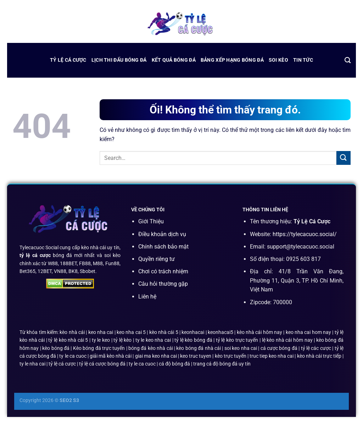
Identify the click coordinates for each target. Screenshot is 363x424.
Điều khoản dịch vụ (162, 234)
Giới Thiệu (151, 221)
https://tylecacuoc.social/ (305, 234)
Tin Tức (303, 60)
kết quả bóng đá (174, 60)
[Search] (348, 60)
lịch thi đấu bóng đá (119, 60)
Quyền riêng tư (156, 259)
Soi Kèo (278, 60)
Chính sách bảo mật (163, 246)
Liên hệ (147, 296)
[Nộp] (343, 158)
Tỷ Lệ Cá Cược (68, 60)
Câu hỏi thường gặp (163, 283)
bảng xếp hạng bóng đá (232, 60)
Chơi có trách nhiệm (163, 271)
